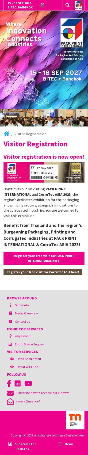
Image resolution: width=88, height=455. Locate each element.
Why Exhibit (23, 336)
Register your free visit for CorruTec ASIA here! (43, 272)
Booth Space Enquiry (29, 344)
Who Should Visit (29, 359)
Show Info (22, 305)
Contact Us (22, 321)
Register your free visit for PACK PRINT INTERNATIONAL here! (44, 258)
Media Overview (26, 313)
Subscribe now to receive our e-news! (38, 393)
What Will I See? (29, 367)
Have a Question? (23, 401)
